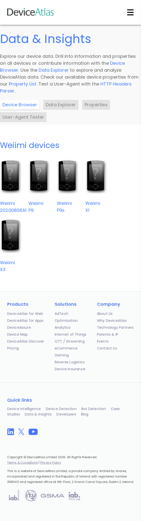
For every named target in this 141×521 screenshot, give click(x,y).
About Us (105, 313)
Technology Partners (115, 327)
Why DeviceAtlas (112, 320)
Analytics (63, 327)
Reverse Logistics (70, 362)
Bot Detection (93, 408)
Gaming (62, 355)
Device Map (17, 334)
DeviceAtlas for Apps (25, 320)
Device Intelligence (24, 408)
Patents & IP (107, 334)
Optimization (66, 320)
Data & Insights (38, 414)
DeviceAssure (19, 327)
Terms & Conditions (22, 462)
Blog (85, 414)
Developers (66, 414)
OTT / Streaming (70, 341)
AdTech (61, 313)
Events (103, 341)
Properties (96, 105)
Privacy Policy (50, 462)
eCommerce (66, 348)
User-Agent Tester (23, 117)
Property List (23, 84)
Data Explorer (54, 70)
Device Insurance (70, 369)
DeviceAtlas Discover (25, 341)
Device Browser (19, 105)
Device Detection (61, 408)
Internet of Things (71, 334)
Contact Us (107, 348)
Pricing (13, 348)
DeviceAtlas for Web (25, 313)
